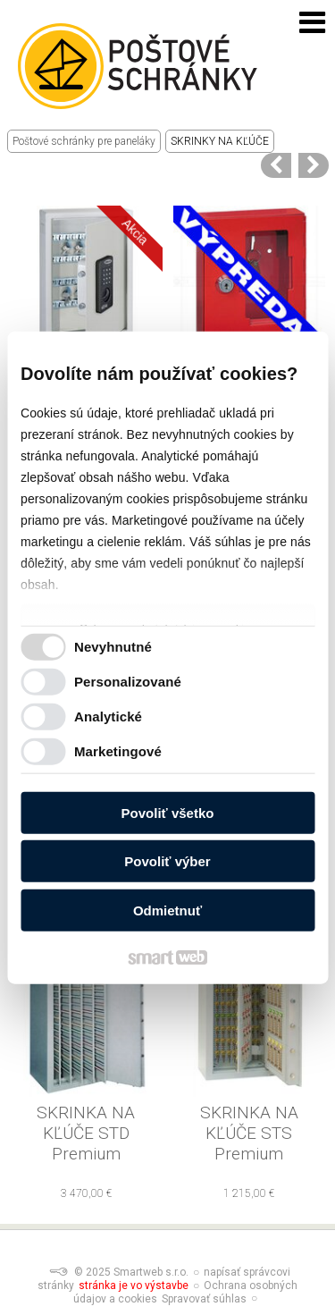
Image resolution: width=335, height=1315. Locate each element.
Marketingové (118, 751)
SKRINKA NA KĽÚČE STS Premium (251, 1133)
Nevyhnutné (113, 646)
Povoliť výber (167, 861)
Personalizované (127, 681)
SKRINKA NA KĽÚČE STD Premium (88, 1133)
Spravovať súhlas (204, 1299)
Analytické (108, 716)
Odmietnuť (167, 909)
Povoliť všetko (167, 812)
